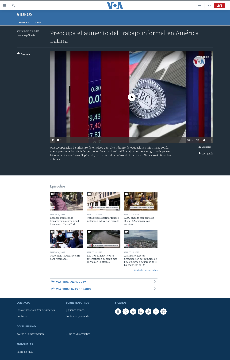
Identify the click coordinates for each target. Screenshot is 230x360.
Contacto (22, 316)
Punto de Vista (25, 351)
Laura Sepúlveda (26, 35)
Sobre (37, 23)
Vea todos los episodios (145, 270)
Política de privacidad (78, 316)
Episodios (24, 23)
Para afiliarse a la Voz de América (36, 310)
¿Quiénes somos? (75, 310)
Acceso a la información (30, 334)
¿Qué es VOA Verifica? (78, 334)
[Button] (23, 54)
